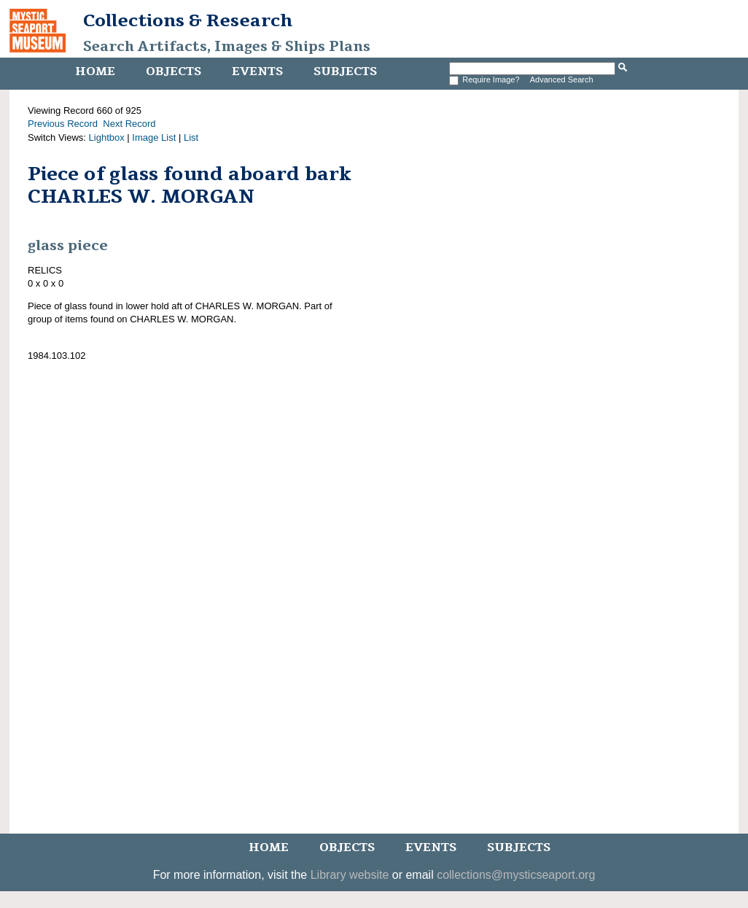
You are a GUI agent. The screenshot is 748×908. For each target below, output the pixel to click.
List (191, 137)
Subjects (345, 71)
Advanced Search (561, 79)
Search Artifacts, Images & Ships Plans (226, 46)
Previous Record (63, 123)
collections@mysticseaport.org (516, 875)
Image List (154, 137)
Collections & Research (187, 20)
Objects (173, 71)
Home (95, 71)
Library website (350, 875)
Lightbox (107, 137)
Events (257, 71)
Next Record (129, 123)
